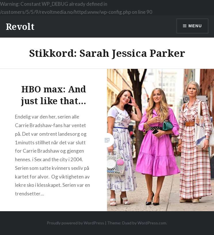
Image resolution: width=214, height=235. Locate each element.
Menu (195, 26)
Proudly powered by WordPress (75, 222)
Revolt (20, 26)
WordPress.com (151, 222)
